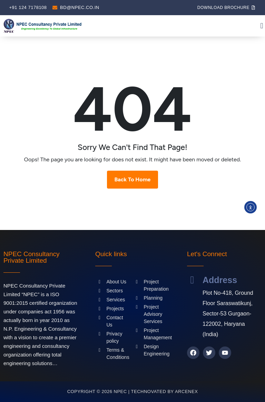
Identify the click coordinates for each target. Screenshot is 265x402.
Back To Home (133, 179)
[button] (261, 26)
